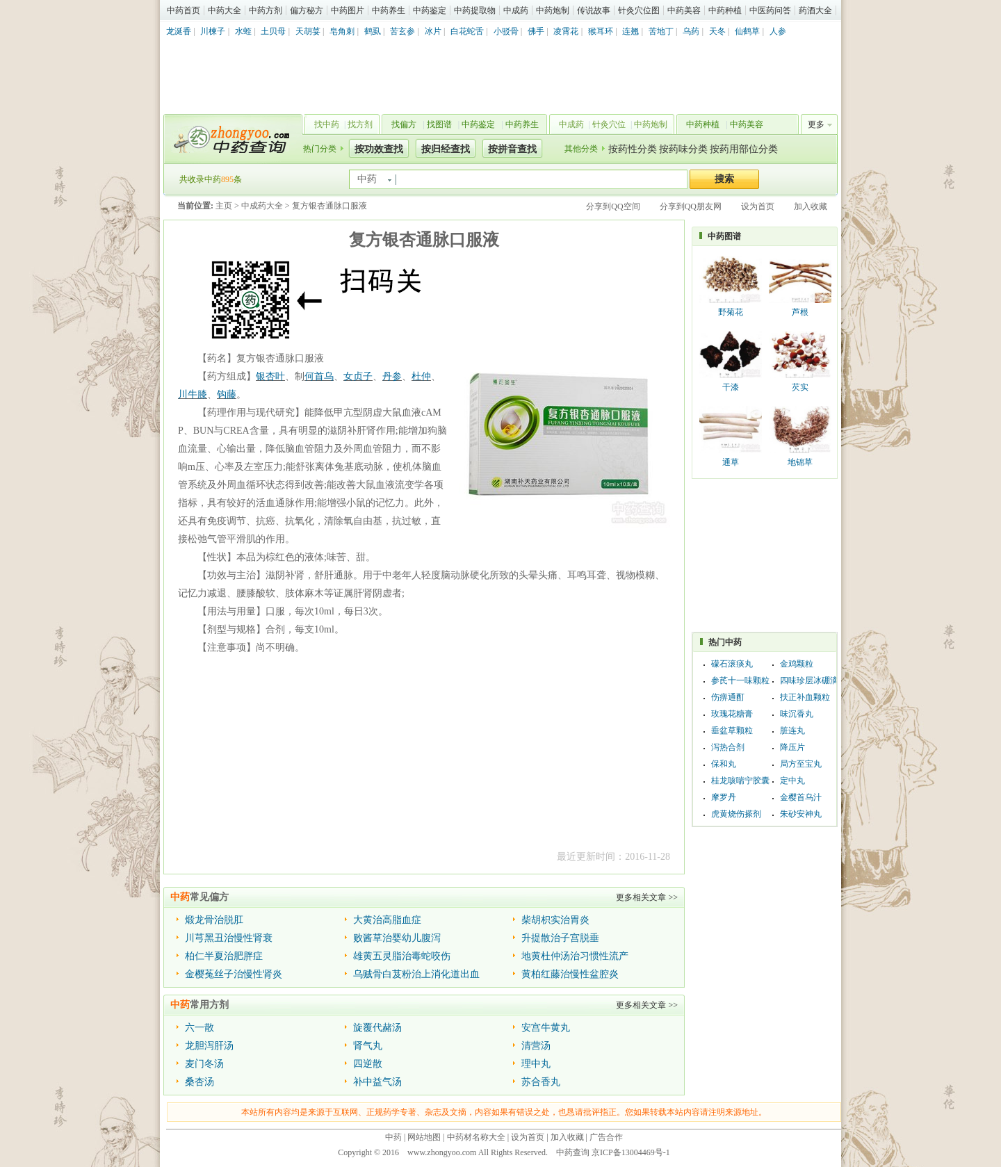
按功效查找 (379, 149)
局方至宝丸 (801, 764)
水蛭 (243, 31)
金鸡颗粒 (796, 664)
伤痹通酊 (727, 697)
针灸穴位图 (639, 10)
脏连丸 (792, 730)
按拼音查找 (512, 149)
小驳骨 (506, 31)
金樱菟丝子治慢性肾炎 (233, 974)
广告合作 (606, 1137)
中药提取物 (475, 10)
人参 (778, 31)
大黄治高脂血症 (387, 920)
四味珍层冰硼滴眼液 (817, 680)
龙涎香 (178, 31)
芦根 (800, 312)
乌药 (691, 31)
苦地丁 (661, 31)
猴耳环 (600, 31)
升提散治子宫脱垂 (560, 938)
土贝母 (273, 31)
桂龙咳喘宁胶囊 (740, 780)
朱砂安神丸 (801, 814)
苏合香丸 (540, 1082)
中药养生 (388, 10)
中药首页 (183, 10)
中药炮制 (552, 10)
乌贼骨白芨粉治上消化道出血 (416, 974)
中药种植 (725, 10)
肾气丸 (367, 1045)
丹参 (392, 376)
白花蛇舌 (467, 31)
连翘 (630, 31)
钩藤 (226, 394)
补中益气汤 (377, 1082)
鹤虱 (372, 31)
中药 (393, 1137)
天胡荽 (307, 31)
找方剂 (360, 124)
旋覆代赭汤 (377, 1027)
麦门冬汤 (204, 1064)
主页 (223, 206)
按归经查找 (445, 149)
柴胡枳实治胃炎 (555, 920)
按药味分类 (683, 149)
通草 (730, 462)
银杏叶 (270, 376)
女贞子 (358, 376)
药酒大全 (815, 10)
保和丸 (723, 764)
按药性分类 (632, 149)
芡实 (800, 387)
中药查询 (230, 139)
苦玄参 (402, 31)
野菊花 (730, 312)
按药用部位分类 (744, 149)
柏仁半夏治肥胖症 (224, 956)
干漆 (730, 387)
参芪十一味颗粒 (740, 680)
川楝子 (212, 31)
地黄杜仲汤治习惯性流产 (574, 956)
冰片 (433, 31)
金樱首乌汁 (801, 797)
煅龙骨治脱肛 (214, 920)
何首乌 (319, 376)
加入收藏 (810, 206)
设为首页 (757, 206)
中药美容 (684, 10)
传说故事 (593, 10)
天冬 (717, 31)
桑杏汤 (199, 1082)
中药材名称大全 (476, 1137)
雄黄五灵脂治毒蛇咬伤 (401, 956)
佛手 (536, 31)
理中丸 (536, 1064)
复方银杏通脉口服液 (329, 206)
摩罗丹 (723, 797)
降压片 (792, 747)
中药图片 (347, 10)
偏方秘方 (306, 10)
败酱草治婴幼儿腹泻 (397, 938)
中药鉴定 (429, 10)
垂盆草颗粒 (732, 730)
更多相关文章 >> (647, 897)
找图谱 (439, 124)
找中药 (326, 124)
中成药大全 (262, 206)
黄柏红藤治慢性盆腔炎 (570, 974)
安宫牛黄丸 (545, 1027)
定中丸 (792, 780)
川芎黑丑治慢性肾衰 (228, 938)
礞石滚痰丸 (732, 664)
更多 (816, 124)
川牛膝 (192, 394)
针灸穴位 (609, 124)
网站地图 (424, 1137)
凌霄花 (565, 31)
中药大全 (224, 10)
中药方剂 (265, 10)
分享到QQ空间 (613, 206)
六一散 (199, 1027)
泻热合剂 (727, 747)
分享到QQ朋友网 (691, 206)
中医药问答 (770, 10)
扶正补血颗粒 (805, 697)
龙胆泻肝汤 (209, 1045)
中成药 (515, 10)
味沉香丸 (796, 714)
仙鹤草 (747, 31)
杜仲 (421, 376)
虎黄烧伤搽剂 (736, 814)
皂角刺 (342, 31)
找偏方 (403, 124)
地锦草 (800, 462)
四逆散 (367, 1064)
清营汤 (536, 1045)
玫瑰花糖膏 (732, 714)
